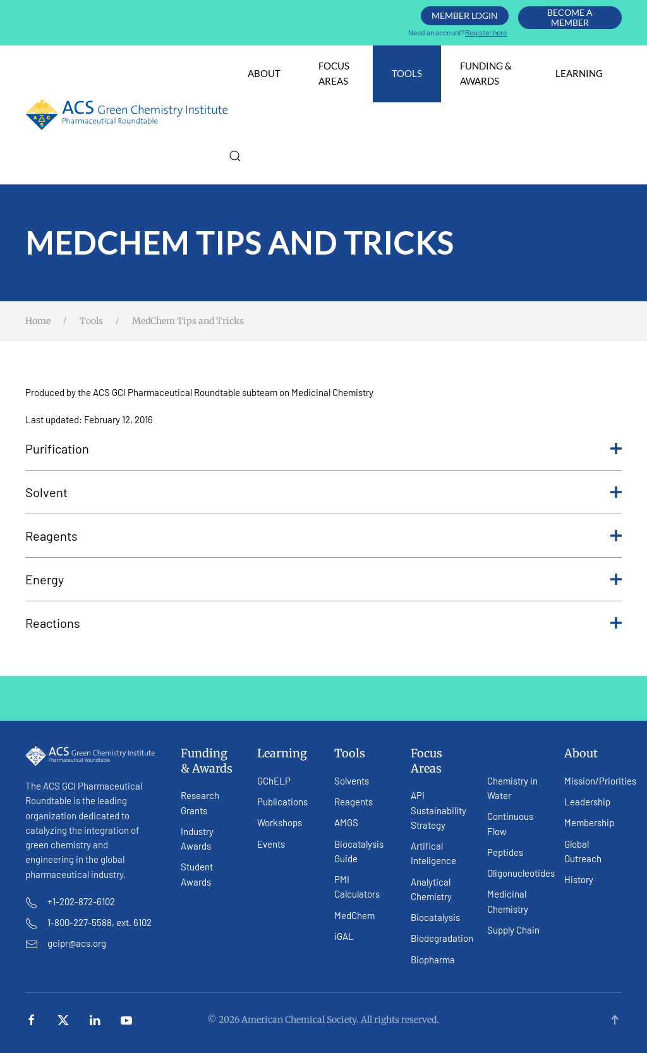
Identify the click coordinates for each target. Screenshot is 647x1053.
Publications (282, 801)
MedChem (354, 915)
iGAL (344, 936)
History (578, 879)
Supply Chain (513, 930)
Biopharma (433, 959)
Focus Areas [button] (333, 73)
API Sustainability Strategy (438, 810)
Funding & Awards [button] (486, 73)
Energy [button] (323, 579)
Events (271, 844)
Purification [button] (323, 448)
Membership (589, 822)
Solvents (351, 780)
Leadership (587, 801)
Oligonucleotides (521, 873)
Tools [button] (407, 73)
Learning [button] (579, 73)
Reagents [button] (323, 535)
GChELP (274, 780)
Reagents (353, 801)
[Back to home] (127, 114)
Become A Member (570, 17)
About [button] (264, 73)
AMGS (346, 822)
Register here (486, 32)
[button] (235, 156)
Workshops (279, 822)
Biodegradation (442, 938)
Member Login (465, 15)
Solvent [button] (323, 492)
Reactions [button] (323, 622)
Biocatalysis (435, 917)
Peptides (505, 852)
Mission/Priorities (600, 780)
